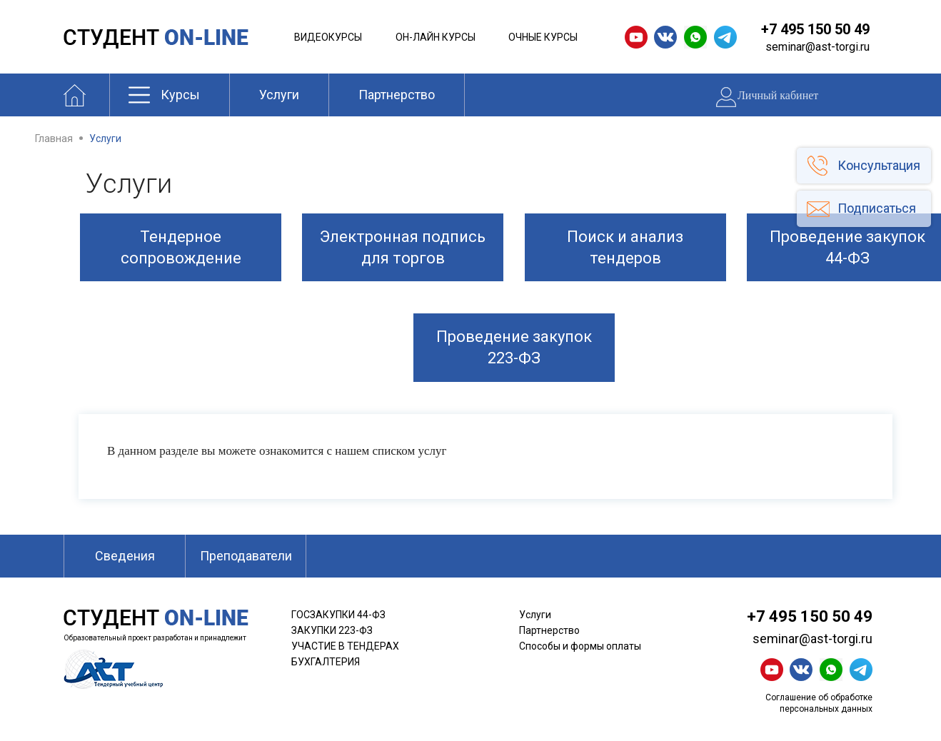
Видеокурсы (328, 37)
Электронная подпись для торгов (402, 247)
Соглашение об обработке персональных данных (818, 703)
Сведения (125, 555)
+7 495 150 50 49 (815, 29)
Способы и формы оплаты (580, 646)
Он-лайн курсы (435, 37)
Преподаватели (246, 555)
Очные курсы (543, 37)
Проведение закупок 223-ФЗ (514, 347)
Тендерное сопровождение (181, 247)
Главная (54, 138)
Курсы (180, 94)
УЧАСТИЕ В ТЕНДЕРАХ (345, 646)
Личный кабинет (778, 95)
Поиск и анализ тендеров (625, 247)
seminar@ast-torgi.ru (817, 47)
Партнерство (396, 94)
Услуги (279, 94)
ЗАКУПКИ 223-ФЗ (332, 630)
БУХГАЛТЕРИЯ (325, 661)
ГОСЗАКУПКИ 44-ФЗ (338, 614)
